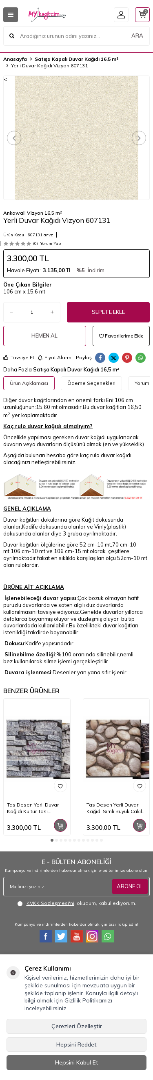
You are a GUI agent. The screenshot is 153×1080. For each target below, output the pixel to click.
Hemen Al (44, 335)
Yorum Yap (50, 243)
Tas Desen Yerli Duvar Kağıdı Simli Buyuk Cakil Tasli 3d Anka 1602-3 (114, 808)
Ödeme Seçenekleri (91, 383)
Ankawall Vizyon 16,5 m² (32, 213)
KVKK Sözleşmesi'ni (50, 903)
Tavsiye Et (18, 357)
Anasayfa (15, 59)
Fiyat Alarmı (55, 357)
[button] (14, 138)
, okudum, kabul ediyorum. (76, 903)
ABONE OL (130, 886)
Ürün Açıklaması (29, 383)
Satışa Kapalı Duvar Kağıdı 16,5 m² (76, 59)
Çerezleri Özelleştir (76, 1026)
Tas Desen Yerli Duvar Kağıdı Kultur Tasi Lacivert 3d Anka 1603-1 (35, 808)
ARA (137, 35)
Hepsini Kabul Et (76, 1062)
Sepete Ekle (108, 312)
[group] (76, 138)
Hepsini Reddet (76, 1044)
